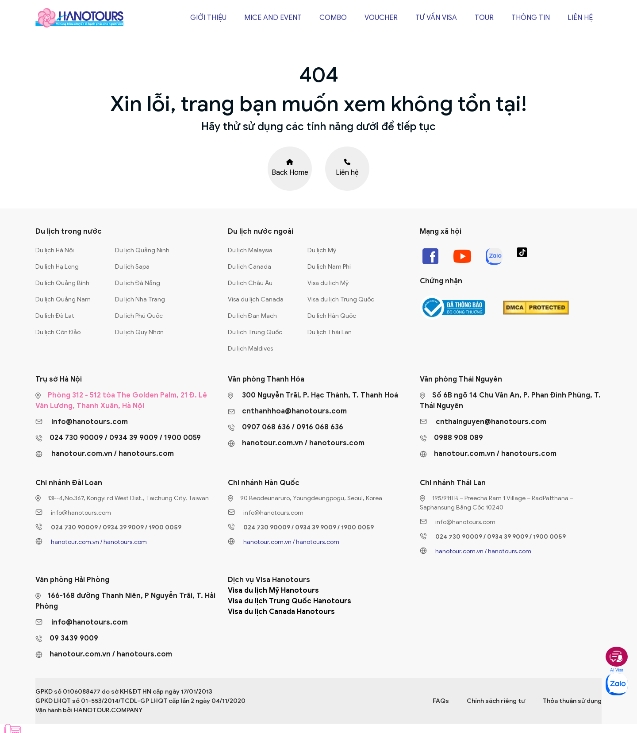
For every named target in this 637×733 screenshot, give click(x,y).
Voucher (381, 17)
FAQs (441, 701)
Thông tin (530, 17)
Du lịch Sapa (132, 266)
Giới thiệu (208, 17)
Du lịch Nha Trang (140, 299)
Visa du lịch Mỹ (328, 283)
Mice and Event (273, 17)
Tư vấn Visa (436, 17)
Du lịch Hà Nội (54, 250)
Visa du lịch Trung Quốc (340, 299)
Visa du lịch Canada (256, 299)
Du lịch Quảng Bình (62, 283)
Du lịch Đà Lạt (54, 316)
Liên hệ (580, 17)
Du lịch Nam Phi (329, 266)
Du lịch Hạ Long (57, 266)
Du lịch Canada (249, 266)
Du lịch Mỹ (321, 250)
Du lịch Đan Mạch (252, 316)
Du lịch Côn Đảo (58, 332)
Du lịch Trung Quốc (255, 332)
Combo (333, 17)
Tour (484, 17)
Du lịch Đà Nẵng (137, 283)
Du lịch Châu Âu (250, 283)
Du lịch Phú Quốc (139, 316)
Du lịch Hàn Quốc (331, 316)
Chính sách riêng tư (496, 701)
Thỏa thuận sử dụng (572, 701)
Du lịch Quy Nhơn (139, 332)
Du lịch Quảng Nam (63, 299)
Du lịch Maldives (250, 348)
